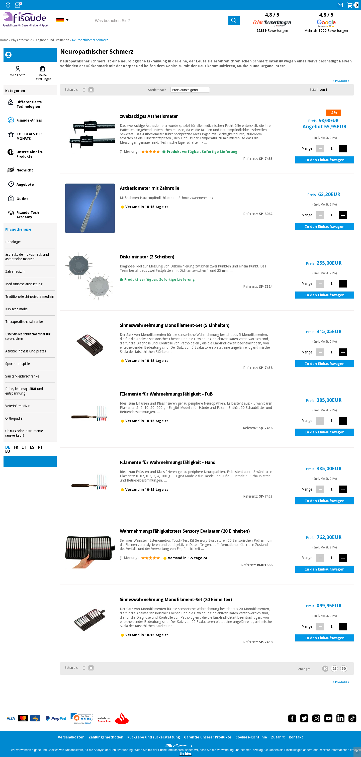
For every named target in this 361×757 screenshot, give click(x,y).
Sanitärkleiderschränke (30, 376)
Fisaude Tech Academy (30, 214)
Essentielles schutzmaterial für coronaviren (30, 336)
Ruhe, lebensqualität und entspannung (30, 391)
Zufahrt (278, 737)
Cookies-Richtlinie (251, 737)
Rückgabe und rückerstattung (153, 737)
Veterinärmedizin (30, 406)
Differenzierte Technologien (30, 104)
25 (334, 669)
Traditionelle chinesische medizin (30, 297)
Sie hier (185, 753)
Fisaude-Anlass (30, 120)
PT (40, 447)
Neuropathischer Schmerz (90, 40)
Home (4, 40)
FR (16, 447)
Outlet (30, 198)
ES (32, 447)
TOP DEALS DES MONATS (30, 136)
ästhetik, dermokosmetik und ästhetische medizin (30, 256)
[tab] (17, 73)
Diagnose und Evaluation (52, 40)
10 (325, 669)
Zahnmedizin (30, 271)
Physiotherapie (21, 40)
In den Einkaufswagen (324, 160)
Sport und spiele (30, 364)
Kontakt (296, 737)
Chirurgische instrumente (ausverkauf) (30, 433)
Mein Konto (18, 75)
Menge (307, 148)
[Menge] (331, 148)
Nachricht (30, 170)
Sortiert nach (157, 90)
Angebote (30, 184)
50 (344, 669)
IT (24, 447)
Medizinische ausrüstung (30, 284)
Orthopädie (30, 418)
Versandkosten (71, 737)
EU (7, 451)
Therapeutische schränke (30, 322)
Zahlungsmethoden (105, 737)
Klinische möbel (30, 309)
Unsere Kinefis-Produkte (30, 154)
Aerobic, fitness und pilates (30, 351)
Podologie (30, 242)
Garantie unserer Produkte (207, 737)
